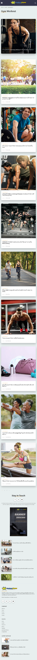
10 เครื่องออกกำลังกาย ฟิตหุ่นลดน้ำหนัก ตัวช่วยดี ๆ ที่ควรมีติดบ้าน (18, 385)
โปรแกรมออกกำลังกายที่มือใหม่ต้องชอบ (13, 338)
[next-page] (9, 490)
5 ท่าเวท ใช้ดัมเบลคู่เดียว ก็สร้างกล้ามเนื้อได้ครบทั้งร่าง (23, 560)
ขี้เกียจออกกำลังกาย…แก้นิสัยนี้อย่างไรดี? (17, 647)
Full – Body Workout (6, 48)
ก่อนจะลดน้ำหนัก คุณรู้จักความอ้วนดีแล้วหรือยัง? (19, 640)
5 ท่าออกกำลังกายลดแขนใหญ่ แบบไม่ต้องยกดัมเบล (19, 654)
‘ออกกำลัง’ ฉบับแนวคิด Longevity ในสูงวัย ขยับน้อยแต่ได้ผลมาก (17, 433)
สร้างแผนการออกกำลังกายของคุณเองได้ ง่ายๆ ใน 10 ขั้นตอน (17, 146)
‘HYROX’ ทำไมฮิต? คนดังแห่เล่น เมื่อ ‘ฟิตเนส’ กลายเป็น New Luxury (17, 242)
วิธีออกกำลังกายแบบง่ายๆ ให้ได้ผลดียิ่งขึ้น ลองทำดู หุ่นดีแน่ (18, 481)
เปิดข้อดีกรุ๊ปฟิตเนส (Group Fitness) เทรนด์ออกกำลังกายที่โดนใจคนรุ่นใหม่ (18, 194)
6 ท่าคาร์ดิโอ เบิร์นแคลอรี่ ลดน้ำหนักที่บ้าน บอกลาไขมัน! (23, 568)
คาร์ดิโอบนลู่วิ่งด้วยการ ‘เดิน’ (18, 551)
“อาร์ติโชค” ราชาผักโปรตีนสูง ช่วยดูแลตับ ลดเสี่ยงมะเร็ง (23, 577)
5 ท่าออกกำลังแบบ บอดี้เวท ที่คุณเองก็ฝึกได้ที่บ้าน (22, 542)
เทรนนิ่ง (6, 7)
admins (3, 101)
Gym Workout (5, 192)
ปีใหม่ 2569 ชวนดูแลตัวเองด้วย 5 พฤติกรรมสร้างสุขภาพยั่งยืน (17, 290)
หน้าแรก (2, 7)
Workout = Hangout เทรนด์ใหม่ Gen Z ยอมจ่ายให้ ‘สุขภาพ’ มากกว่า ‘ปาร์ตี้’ (18, 98)
